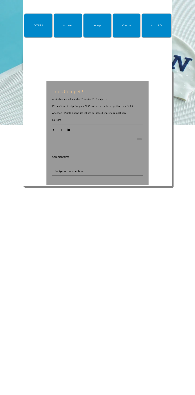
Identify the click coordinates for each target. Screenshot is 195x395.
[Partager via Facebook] (53, 129)
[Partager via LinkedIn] (68, 129)
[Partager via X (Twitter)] (61, 129)
